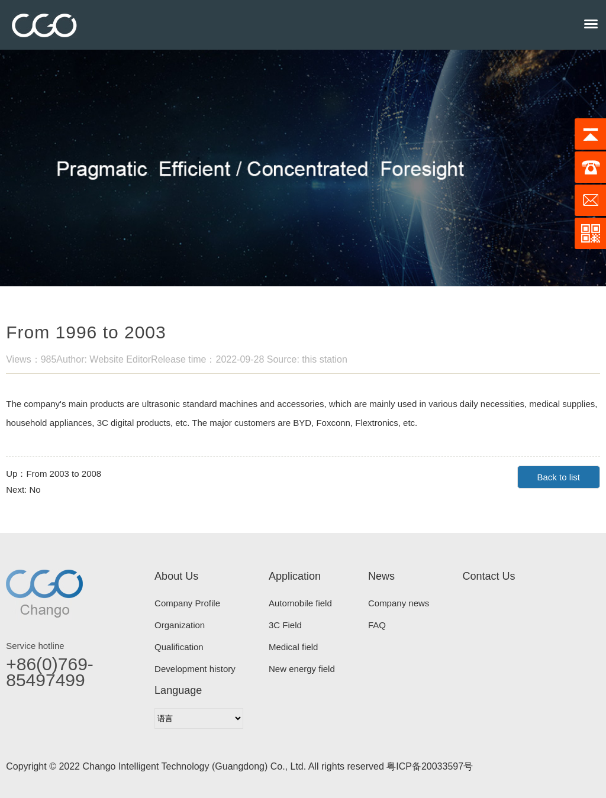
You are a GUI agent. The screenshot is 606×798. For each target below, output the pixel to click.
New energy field (302, 669)
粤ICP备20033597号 (429, 766)
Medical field (293, 647)
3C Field (285, 625)
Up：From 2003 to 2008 (53, 474)
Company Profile (187, 603)
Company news (398, 603)
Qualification (179, 647)
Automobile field (300, 603)
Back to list (558, 477)
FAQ (377, 625)
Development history (195, 669)
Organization (179, 625)
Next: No (23, 489)
